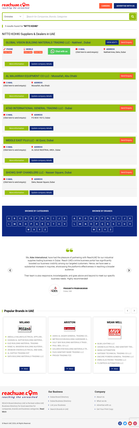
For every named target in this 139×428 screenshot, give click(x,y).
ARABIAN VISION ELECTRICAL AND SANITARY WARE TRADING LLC (25, 350)
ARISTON (69, 322)
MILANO (24, 322)
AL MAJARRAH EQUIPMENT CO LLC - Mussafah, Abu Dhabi (41, 76)
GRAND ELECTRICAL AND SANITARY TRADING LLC (115, 347)
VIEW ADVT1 (112, 42)
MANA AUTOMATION (106, 350)
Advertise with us (104, 405)
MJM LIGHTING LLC (106, 344)
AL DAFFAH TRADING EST (18, 353)
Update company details (41, 64)
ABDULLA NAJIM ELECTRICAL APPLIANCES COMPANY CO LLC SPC (25, 337)
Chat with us (59, 51)
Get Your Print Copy (105, 409)
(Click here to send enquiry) (87, 52)
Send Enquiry (126, 42)
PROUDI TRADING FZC (61, 355)
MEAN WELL (114, 322)
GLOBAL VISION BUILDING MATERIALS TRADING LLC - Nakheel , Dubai (48, 42)
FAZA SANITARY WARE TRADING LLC (68, 352)
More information (16, 64)
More (24, 369)
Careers (106, 6)
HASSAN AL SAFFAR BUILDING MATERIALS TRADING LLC (25, 340)
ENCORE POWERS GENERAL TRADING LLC (115, 357)
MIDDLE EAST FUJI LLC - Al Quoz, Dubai (30, 140)
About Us (100, 397)
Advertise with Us (125, 6)
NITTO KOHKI (30, 26)
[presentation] (10, 270)
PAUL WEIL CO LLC (60, 346)
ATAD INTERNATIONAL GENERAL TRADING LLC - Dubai (39, 108)
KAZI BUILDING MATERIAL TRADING (22, 343)
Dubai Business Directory (60, 401)
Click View (7, 52)
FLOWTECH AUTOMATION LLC (110, 363)
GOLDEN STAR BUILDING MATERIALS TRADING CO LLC (70, 349)
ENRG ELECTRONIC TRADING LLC (111, 360)
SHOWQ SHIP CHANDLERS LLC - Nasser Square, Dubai (39, 172)
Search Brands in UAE (59, 409)
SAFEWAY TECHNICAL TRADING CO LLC (114, 353)
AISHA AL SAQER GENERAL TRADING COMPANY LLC (70, 336)
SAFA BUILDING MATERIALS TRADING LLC (25, 356)
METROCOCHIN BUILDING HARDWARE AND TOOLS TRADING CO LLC (70, 339)
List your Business (58, 405)
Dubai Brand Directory (59, 397)
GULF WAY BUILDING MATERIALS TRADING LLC (70, 342)
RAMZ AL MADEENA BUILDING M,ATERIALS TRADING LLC (25, 346)
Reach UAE (8, 423)
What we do (102, 401)
